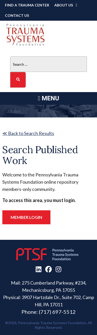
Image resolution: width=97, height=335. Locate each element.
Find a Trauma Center (27, 5)
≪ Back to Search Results (28, 133)
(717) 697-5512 (57, 312)
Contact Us (17, 15)
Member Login (26, 217)
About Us (63, 5)
